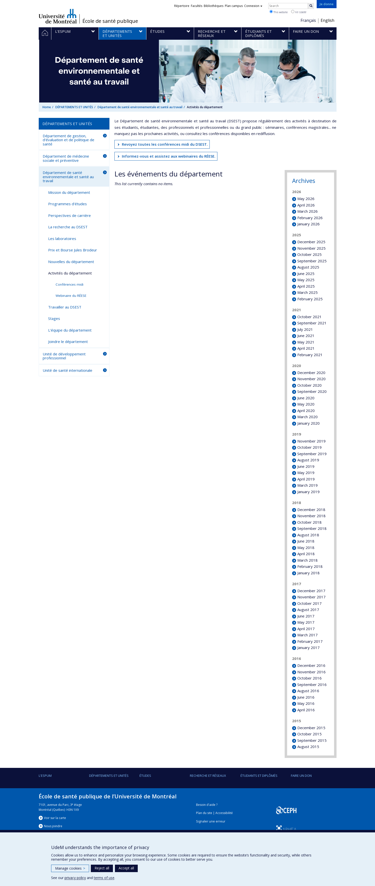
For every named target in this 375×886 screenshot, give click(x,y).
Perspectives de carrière (69, 215)
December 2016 (311, 665)
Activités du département (70, 273)
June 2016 (305, 697)
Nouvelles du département (71, 261)
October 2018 (309, 522)
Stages (54, 318)
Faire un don (301, 775)
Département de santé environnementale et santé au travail (140, 107)
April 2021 (306, 348)
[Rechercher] (311, 6)
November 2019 (311, 441)
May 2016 (305, 703)
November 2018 (311, 515)
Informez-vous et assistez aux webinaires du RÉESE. (168, 156)
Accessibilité (224, 813)
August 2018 (308, 534)
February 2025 (310, 298)
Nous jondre (53, 826)
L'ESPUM (45, 775)
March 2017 (307, 634)
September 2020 (312, 391)
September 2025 (312, 260)
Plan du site (204, 813)
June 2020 (305, 397)
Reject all (102, 868)
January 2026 (308, 223)
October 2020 (309, 385)
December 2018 (311, 509)
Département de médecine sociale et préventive (66, 158)
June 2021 (305, 335)
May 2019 (305, 472)
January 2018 (308, 572)
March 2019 (307, 485)
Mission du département (69, 192)
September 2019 (312, 453)
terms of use (104, 877)
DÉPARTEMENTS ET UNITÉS (74, 107)
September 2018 (312, 528)
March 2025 (307, 292)
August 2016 (308, 690)
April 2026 (306, 205)
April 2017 (306, 628)
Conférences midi (69, 284)
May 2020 (305, 404)
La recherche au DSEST (68, 226)
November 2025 (311, 248)
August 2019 (308, 459)
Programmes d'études (67, 203)
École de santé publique (110, 21)
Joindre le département (68, 341)
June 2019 (305, 466)
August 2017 (308, 609)
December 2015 (311, 727)
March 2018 (307, 560)
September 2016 (312, 684)
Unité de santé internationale (67, 370)
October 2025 (309, 254)
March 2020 (307, 416)
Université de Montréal (58, 16)
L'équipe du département (70, 330)
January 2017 (308, 647)
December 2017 (311, 590)
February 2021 (310, 354)
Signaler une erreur (210, 821)
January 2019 (308, 491)
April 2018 (306, 553)
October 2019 (309, 447)
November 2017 (311, 596)
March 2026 (307, 211)
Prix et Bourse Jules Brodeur (72, 249)
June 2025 (305, 273)
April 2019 (306, 479)
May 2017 (305, 622)
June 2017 (305, 615)
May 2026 (305, 198)
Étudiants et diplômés (258, 775)
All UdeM (298, 12)
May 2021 (305, 342)
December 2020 (311, 372)
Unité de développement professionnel (64, 356)
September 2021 (312, 322)
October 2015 (309, 733)
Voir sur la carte (55, 818)
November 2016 (311, 671)
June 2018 (305, 541)
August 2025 (308, 267)
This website (279, 12)
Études (145, 775)
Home (46, 107)
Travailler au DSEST (64, 307)
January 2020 (308, 423)
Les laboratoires (62, 238)
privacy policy (75, 877)
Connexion (253, 6)
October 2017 (309, 603)
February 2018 (310, 566)
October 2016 (309, 678)
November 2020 (311, 378)
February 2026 (310, 217)
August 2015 (308, 746)
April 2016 (306, 709)
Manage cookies (70, 868)
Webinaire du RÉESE (71, 295)
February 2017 (310, 641)
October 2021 (309, 316)
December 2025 (311, 241)
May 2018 (305, 547)
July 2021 (305, 329)
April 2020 (306, 410)
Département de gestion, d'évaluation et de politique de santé (68, 139)
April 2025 (306, 286)
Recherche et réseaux (208, 775)
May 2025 (305, 279)
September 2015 (312, 740)
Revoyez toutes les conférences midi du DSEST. (165, 144)
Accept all (126, 868)
